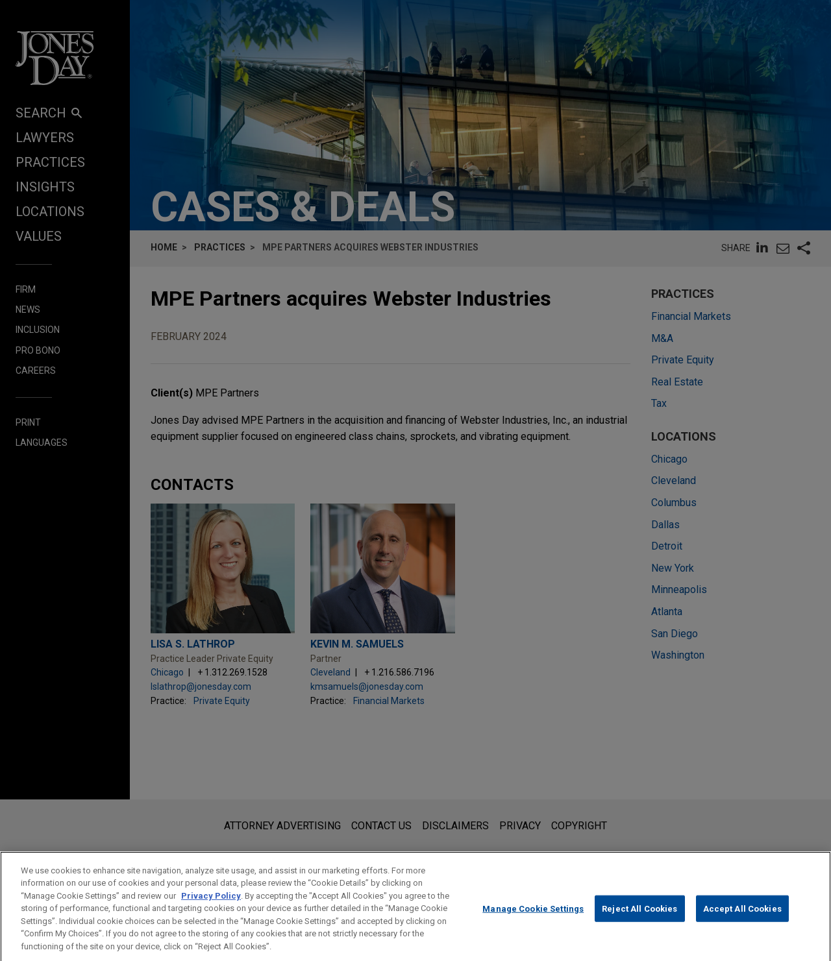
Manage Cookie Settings (533, 922)
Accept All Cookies (742, 922)
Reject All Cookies (639, 922)
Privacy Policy (211, 909)
